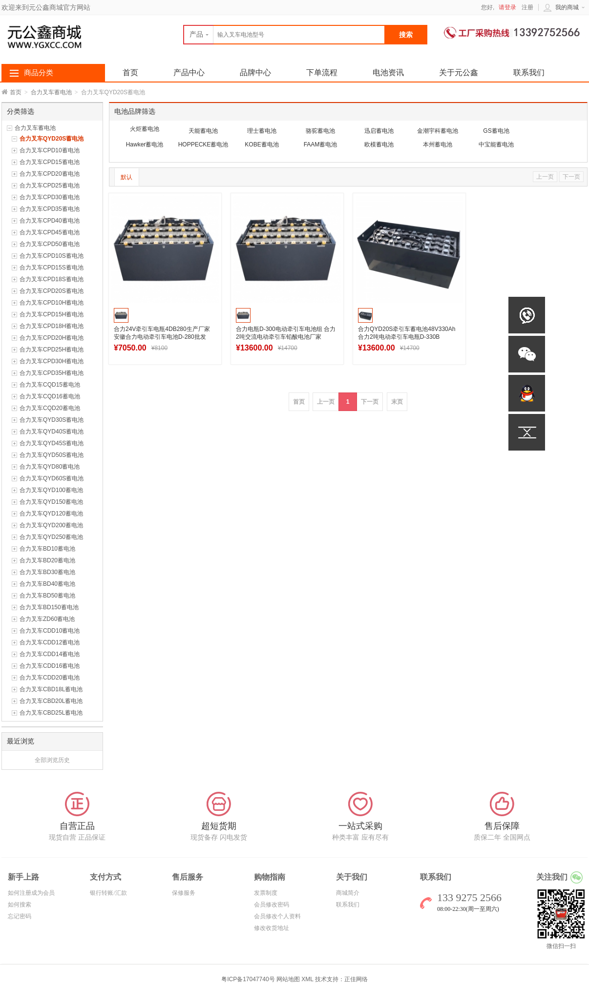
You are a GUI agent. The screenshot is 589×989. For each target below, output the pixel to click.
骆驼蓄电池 (320, 130)
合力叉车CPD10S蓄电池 (52, 255)
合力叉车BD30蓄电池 (47, 572)
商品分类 (38, 73)
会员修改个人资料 (277, 916)
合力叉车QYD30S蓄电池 (52, 419)
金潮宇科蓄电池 (437, 130)
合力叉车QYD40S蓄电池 (52, 431)
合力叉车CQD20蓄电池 (50, 408)
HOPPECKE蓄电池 (203, 144)
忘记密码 (19, 916)
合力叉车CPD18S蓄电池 (52, 279)
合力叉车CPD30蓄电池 (50, 197)
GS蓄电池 (496, 130)
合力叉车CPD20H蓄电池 (52, 337)
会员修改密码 (271, 904)
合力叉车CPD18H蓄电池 (52, 326)
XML (307, 979)
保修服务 (183, 892)
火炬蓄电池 (144, 128)
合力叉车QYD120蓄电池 (51, 513)
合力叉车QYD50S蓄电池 (52, 455)
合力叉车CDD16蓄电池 (50, 665)
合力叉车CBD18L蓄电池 (51, 689)
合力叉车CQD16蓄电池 (50, 396)
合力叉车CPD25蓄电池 (50, 185)
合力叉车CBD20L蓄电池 (51, 701)
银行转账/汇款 (108, 892)
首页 (15, 92)
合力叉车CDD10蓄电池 (50, 630)
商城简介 (347, 892)
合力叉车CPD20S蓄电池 (52, 291)
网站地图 (288, 979)
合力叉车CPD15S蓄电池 (52, 267)
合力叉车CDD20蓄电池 (50, 677)
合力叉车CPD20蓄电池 (50, 173)
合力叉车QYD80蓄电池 (50, 466)
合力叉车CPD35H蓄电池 (52, 373)
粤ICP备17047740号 (248, 979)
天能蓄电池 (203, 130)
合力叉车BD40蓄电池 (47, 583)
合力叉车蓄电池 (51, 92)
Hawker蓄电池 (145, 144)
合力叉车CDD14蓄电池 (50, 654)
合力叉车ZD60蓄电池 (47, 619)
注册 (527, 7)
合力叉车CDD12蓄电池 (50, 642)
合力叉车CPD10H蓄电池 (52, 302)
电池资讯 (388, 72)
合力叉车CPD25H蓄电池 (52, 349)
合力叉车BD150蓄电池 (49, 607)
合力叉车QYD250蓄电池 (51, 537)
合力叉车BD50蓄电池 (47, 595)
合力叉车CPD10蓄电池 (50, 150)
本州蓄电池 (437, 144)
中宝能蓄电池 (496, 144)
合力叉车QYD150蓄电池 (51, 501)
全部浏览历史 (52, 760)
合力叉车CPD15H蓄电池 (52, 314)
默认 (126, 177)
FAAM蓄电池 (320, 144)
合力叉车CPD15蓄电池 (50, 162)
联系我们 (529, 72)
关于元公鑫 (458, 72)
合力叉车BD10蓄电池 (47, 548)
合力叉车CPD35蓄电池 (50, 209)
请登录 (507, 7)
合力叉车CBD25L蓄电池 (51, 712)
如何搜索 (19, 904)
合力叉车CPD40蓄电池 (50, 220)
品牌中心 (255, 72)
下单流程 (321, 72)
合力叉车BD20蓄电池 (47, 560)
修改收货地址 (271, 928)
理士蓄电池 (261, 130)
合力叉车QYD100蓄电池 (51, 490)
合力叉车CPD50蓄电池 (50, 244)
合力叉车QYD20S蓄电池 (52, 138)
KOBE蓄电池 (261, 144)
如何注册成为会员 (31, 892)
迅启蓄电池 (379, 130)
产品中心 (189, 72)
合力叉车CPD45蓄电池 (50, 232)
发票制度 (265, 892)
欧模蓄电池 (379, 144)
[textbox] (284, 34)
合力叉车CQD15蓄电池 (50, 384)
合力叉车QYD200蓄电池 (51, 525)
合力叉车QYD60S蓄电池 (52, 478)
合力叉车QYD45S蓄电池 (52, 443)
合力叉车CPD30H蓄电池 (52, 361)
